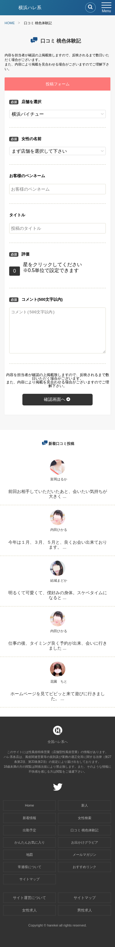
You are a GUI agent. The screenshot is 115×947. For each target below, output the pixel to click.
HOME (10, 23)
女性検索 (84, 818)
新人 (84, 805)
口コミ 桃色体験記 (84, 830)
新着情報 (29, 818)
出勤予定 (29, 830)
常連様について (29, 867)
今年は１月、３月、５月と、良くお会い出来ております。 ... (57, 545)
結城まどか (58, 580)
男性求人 (84, 910)
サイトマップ (29, 879)
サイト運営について (29, 898)
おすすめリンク (84, 867)
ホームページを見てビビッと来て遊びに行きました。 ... (57, 696)
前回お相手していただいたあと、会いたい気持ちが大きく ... (57, 494)
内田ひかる (58, 529)
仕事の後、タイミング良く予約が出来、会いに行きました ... (57, 646)
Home (29, 805)
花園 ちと (58, 681)
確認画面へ (57, 399)
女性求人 (29, 910)
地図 (29, 854)
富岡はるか (58, 479)
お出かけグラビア (84, 842)
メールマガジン (84, 854)
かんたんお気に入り (29, 842)
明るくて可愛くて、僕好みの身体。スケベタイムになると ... (57, 595)
